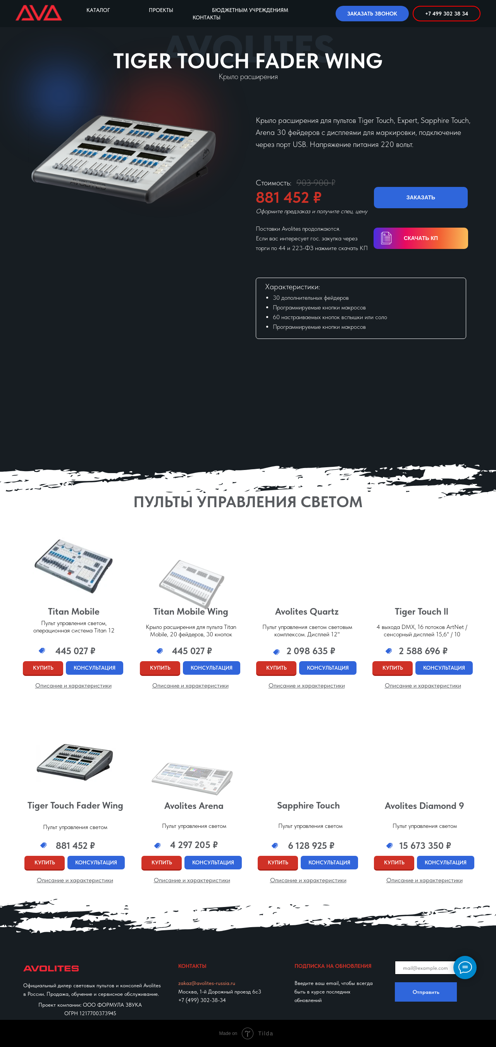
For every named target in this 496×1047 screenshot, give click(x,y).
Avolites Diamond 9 (424, 805)
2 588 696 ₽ (423, 651)
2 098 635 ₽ (310, 651)
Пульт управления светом (310, 825)
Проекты (161, 10)
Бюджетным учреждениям (250, 10)
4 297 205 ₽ (194, 844)
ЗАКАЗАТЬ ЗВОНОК (372, 13)
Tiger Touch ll (421, 611)
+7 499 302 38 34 (446, 13)
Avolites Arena (194, 805)
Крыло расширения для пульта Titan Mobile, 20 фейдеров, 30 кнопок (191, 630)
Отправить (426, 992)
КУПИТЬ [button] (43, 668)
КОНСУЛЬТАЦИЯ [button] (94, 668)
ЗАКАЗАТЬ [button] (420, 197)
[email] (434, 967)
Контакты (206, 17)
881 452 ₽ (75, 845)
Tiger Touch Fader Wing (75, 805)
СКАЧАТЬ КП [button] (421, 238)
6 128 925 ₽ (311, 845)
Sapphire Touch (308, 805)
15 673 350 (425, 845)
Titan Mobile (74, 611)
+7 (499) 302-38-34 (202, 1000)
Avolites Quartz (307, 611)
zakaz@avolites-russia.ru (206, 983)
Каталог (98, 10)
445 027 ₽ (192, 651)
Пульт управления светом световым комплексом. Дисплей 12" (307, 630)
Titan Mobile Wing (190, 611)
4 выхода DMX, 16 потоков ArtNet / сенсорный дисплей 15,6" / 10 (422, 630)
